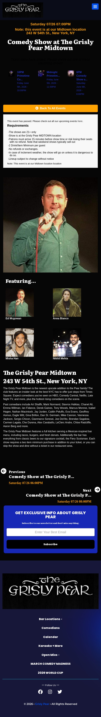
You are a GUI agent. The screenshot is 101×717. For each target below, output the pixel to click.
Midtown (39, 163)
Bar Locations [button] (50, 619)
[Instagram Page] (50, 692)
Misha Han (12, 358)
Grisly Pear (42, 704)
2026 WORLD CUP (50, 673)
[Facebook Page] (40, 692)
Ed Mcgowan (13, 318)
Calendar (50, 637)
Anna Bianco (61, 318)
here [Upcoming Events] (80, 121)
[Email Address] (51, 532)
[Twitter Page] (60, 692)
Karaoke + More (50, 646)
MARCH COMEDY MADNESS (51, 664)
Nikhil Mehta (60, 358)
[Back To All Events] (50, 108)
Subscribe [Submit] (50, 544)
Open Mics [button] (50, 655)
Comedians (51, 628)
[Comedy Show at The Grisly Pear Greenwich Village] (37, 482)
